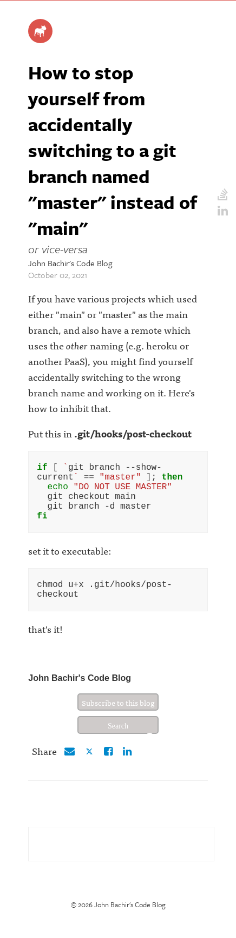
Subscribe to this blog (118, 720)
